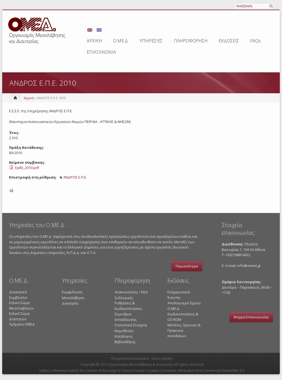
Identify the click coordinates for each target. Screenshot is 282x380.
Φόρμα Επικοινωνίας (251, 317)
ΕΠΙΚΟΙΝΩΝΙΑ (101, 52)
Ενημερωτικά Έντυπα (178, 294)
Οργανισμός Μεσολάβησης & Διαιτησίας (141, 364)
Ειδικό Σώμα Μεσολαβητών (21, 305)
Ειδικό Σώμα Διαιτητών (19, 316)
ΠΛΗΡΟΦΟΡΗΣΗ (191, 40)
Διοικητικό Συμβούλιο (18, 294)
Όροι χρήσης (162, 358)
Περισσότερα (187, 266)
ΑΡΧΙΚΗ (94, 40)
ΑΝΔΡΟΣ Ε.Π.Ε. (75, 177)
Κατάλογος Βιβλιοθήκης (125, 339)
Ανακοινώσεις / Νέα (131, 291)
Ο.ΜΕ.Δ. (121, 40)
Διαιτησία (70, 303)
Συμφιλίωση (72, 291)
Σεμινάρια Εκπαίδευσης (126, 316)
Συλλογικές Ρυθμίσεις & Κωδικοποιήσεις (128, 303)
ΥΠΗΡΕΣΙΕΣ (151, 40)
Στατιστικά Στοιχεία (131, 324)
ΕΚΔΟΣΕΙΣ (229, 40)
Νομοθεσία (124, 330)
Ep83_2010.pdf (27, 167)
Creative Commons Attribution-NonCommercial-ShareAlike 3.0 (195, 370)
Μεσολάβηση (73, 297)
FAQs (255, 40)
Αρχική (29, 98)
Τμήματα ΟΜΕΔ (22, 324)
